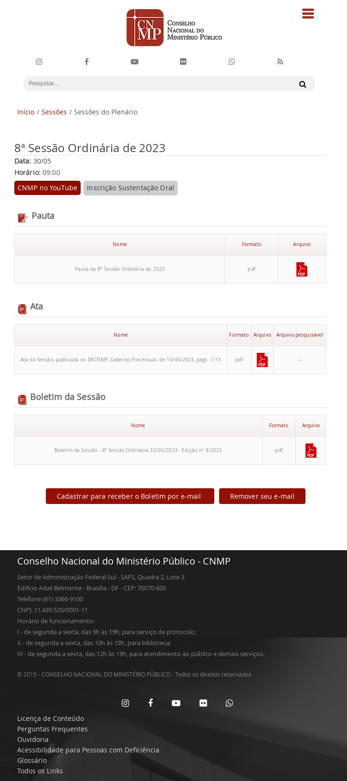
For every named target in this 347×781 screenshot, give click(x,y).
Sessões (54, 111)
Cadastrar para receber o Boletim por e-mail (130, 496)
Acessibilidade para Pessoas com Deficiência (88, 749)
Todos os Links (40, 770)
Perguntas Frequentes (52, 728)
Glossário (32, 760)
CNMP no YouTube (47, 187)
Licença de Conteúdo (50, 718)
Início (25, 111)
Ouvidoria (33, 739)
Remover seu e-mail (262, 496)
